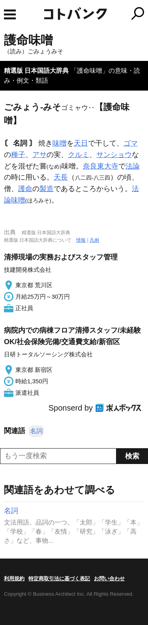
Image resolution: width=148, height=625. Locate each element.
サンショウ (114, 155)
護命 (25, 189)
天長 (61, 177)
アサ (39, 155)
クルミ (78, 155)
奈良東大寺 (100, 166)
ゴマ (131, 143)
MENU (10, 14)
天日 (81, 143)
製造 (46, 189)
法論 (133, 166)
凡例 (94, 240)
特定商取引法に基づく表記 (59, 578)
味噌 (59, 143)
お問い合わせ (109, 578)
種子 (18, 155)
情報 (81, 240)
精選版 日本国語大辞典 (36, 70)
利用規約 (14, 578)
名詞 (36, 431)
